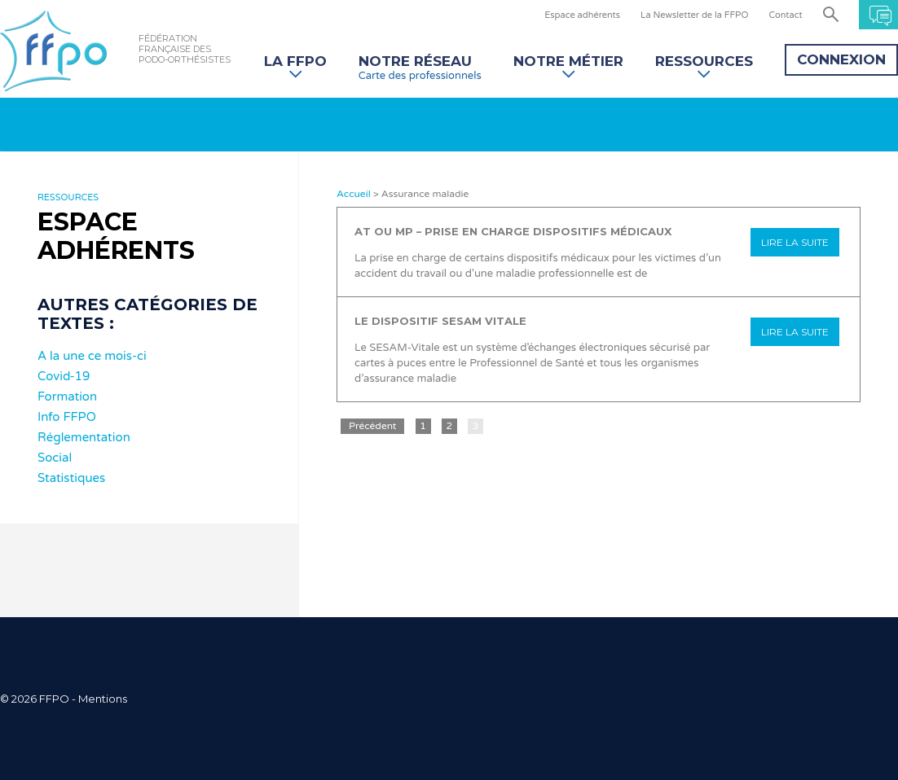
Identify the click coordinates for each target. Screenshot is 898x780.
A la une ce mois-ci (92, 355)
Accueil (354, 193)
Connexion (841, 59)
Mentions (102, 698)
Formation (67, 396)
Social (54, 457)
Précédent (372, 426)
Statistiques (71, 478)
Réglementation (83, 437)
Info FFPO (66, 417)
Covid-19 (63, 376)
